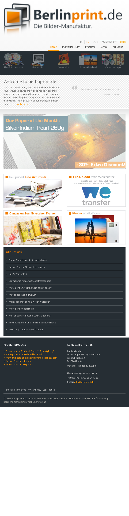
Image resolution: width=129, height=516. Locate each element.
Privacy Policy (34, 389)
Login (95, 42)
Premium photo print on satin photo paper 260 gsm (31, 357)
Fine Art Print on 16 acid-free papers (27, 267)
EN (87, 42)
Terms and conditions (15, 389)
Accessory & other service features (26, 329)
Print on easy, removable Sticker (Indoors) (30, 315)
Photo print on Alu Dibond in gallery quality (30, 288)
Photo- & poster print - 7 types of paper (28, 260)
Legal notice (49, 389)
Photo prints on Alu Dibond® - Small (24, 354)
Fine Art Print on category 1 (19, 361)
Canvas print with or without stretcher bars (30, 281)
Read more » (22, 104)
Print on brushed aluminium (22, 295)
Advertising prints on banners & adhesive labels (32, 322)
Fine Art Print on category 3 (19, 364)
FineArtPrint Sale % (18, 274)
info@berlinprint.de (84, 382)
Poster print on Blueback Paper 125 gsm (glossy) (30, 351)
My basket (107, 42)
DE (81, 42)
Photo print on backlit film (21, 308)
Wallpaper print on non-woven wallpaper (29, 301)
